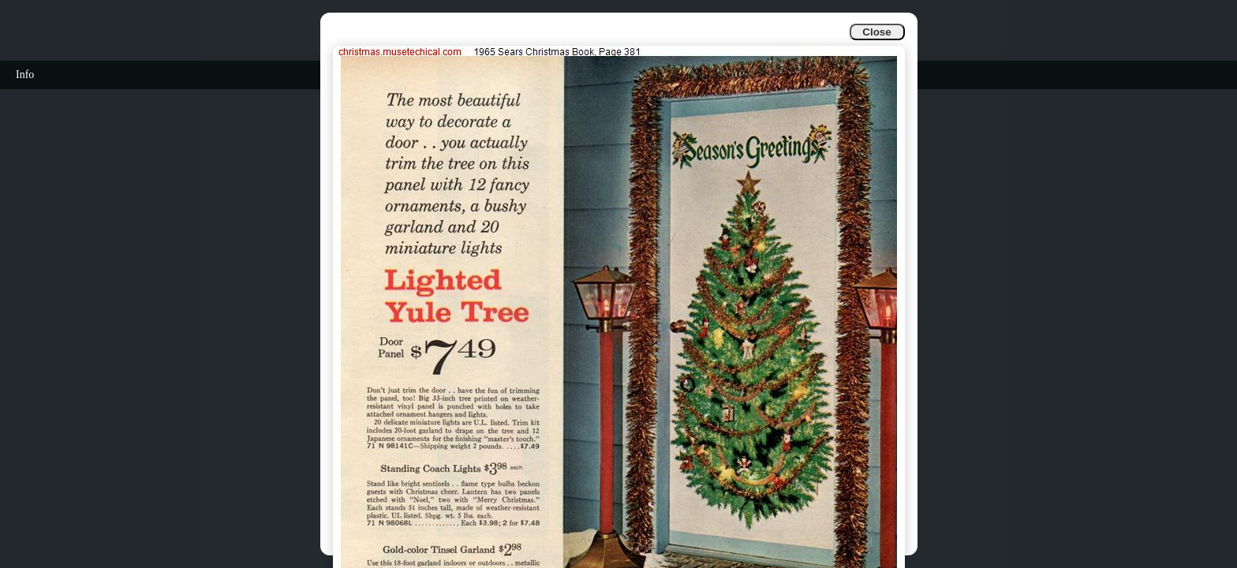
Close (876, 32)
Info (25, 74)
